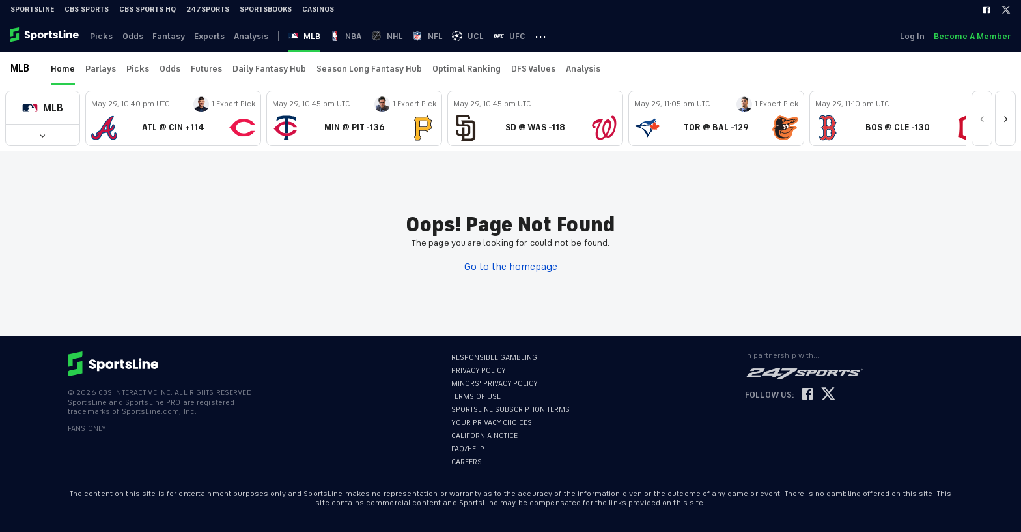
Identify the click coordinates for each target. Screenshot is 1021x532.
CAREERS (466, 462)
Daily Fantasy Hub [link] (269, 68)
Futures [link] (206, 68)
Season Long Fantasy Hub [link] (369, 68)
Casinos (318, 9)
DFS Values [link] (533, 68)
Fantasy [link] (172, 36)
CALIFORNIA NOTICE (484, 436)
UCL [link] (480, 36)
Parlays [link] (100, 68)
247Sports (207, 9)
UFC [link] (522, 36)
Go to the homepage (510, 266)
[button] (42, 108)
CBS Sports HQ (147, 9)
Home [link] (63, 68)
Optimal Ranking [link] (466, 68)
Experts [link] (214, 36)
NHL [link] (397, 36)
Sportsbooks (266, 9)
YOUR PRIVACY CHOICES (491, 423)
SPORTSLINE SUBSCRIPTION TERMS (510, 410)
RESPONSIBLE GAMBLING (494, 357)
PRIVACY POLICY (478, 371)
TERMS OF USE (476, 397)
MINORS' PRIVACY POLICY (494, 384)
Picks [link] (102, 36)
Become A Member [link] (972, 36)
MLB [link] (312, 36)
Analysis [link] (257, 36)
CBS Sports (86, 9)
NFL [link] (438, 36)
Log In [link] (911, 36)
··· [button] (555, 36)
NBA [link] (355, 36)
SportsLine (32, 9)
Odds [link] (134, 36)
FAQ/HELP (467, 449)
